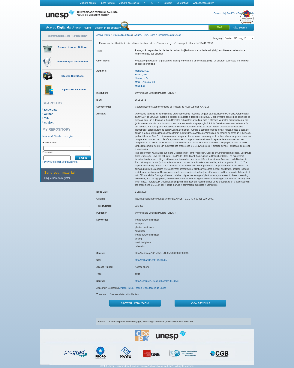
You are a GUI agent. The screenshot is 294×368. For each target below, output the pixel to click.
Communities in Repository (68, 35)
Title (47, 118)
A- (152, 3)
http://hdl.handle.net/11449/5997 (151, 260)
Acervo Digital (103, 35)
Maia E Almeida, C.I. (145, 82)
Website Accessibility (203, 3)
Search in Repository (107, 27)
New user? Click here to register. (59, 136)
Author (48, 113)
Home (87, 27)
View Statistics (200, 303)
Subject (49, 122)
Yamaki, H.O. (141, 78)
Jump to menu (108, 3)
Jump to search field (129, 3)
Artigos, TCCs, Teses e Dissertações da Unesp (157, 35)
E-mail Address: (50, 142)
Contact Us (219, 13)
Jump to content (88, 3)
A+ (145, 3)
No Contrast (182, 3)
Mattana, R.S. (142, 71)
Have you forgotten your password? (60, 162)
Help (251, 13)
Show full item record (135, 303)
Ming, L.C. (140, 86)
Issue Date (50, 109)
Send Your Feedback (236, 13)
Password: (48, 152)
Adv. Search (240, 27)
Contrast (168, 3)
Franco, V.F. (141, 74)
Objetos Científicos (122, 35)
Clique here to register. (57, 178)
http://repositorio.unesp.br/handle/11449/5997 (157, 281)
